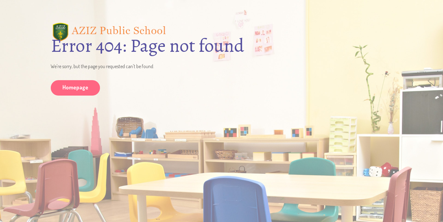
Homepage (75, 87)
